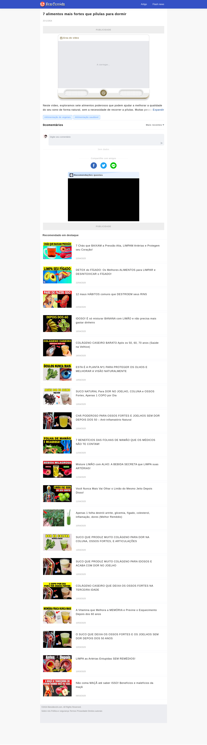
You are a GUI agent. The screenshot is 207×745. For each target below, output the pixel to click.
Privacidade (82, 711)
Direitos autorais (95, 711)
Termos (73, 711)
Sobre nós (46, 711)
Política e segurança (60, 711)
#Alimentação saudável (87, 117)
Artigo (144, 4)
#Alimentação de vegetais (58, 117)
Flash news (158, 4)
